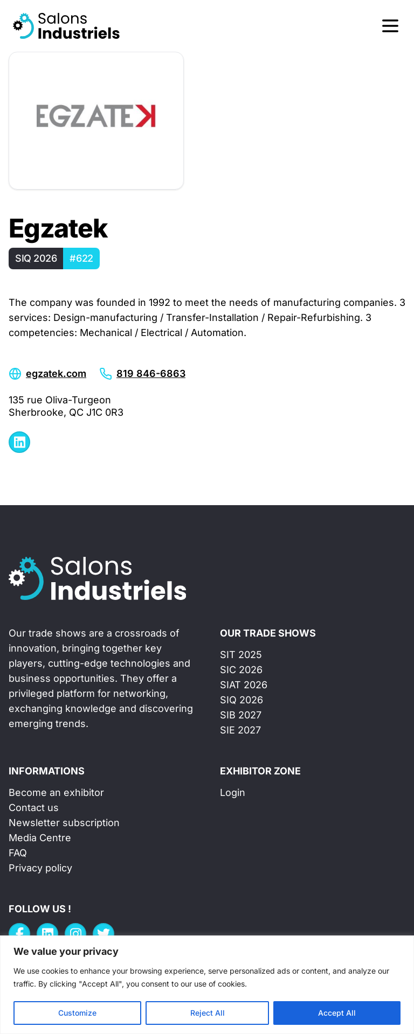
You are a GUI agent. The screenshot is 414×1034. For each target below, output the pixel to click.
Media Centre (40, 837)
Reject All (207, 1012)
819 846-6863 (150, 373)
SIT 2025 (241, 654)
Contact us (34, 807)
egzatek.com (56, 373)
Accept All (337, 1012)
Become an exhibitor (56, 792)
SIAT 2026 (243, 684)
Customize (77, 1012)
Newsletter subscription (64, 822)
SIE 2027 (240, 730)
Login (232, 792)
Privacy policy (40, 868)
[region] (207, 984)
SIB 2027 (240, 715)
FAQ (18, 852)
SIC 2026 (241, 669)
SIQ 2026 (241, 699)
